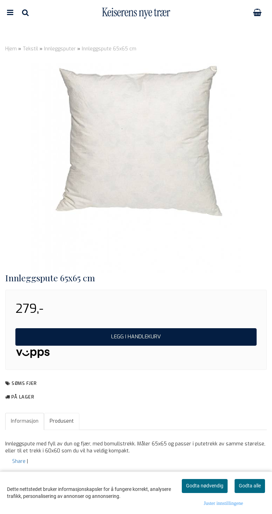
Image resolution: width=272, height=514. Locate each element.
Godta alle (250, 485)
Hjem (11, 48)
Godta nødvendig (204, 485)
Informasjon (24, 421)
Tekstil (30, 48)
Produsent (62, 421)
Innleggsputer (60, 48)
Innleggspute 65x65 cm (109, 48)
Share (19, 461)
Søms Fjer (24, 383)
